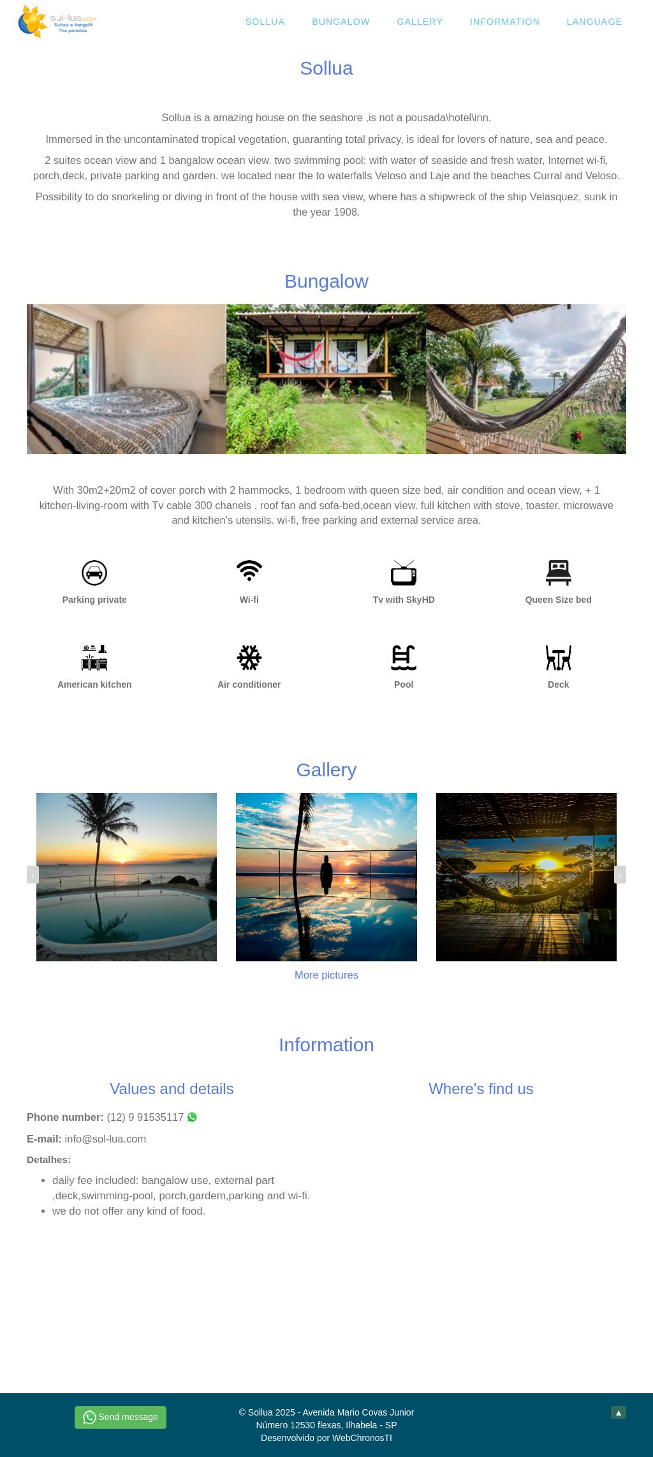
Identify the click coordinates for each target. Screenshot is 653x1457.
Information (505, 22)
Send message (120, 1417)
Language (594, 22)
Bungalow (341, 22)
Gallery (420, 22)
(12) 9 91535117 (151, 1117)
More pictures (326, 974)
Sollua (265, 22)
